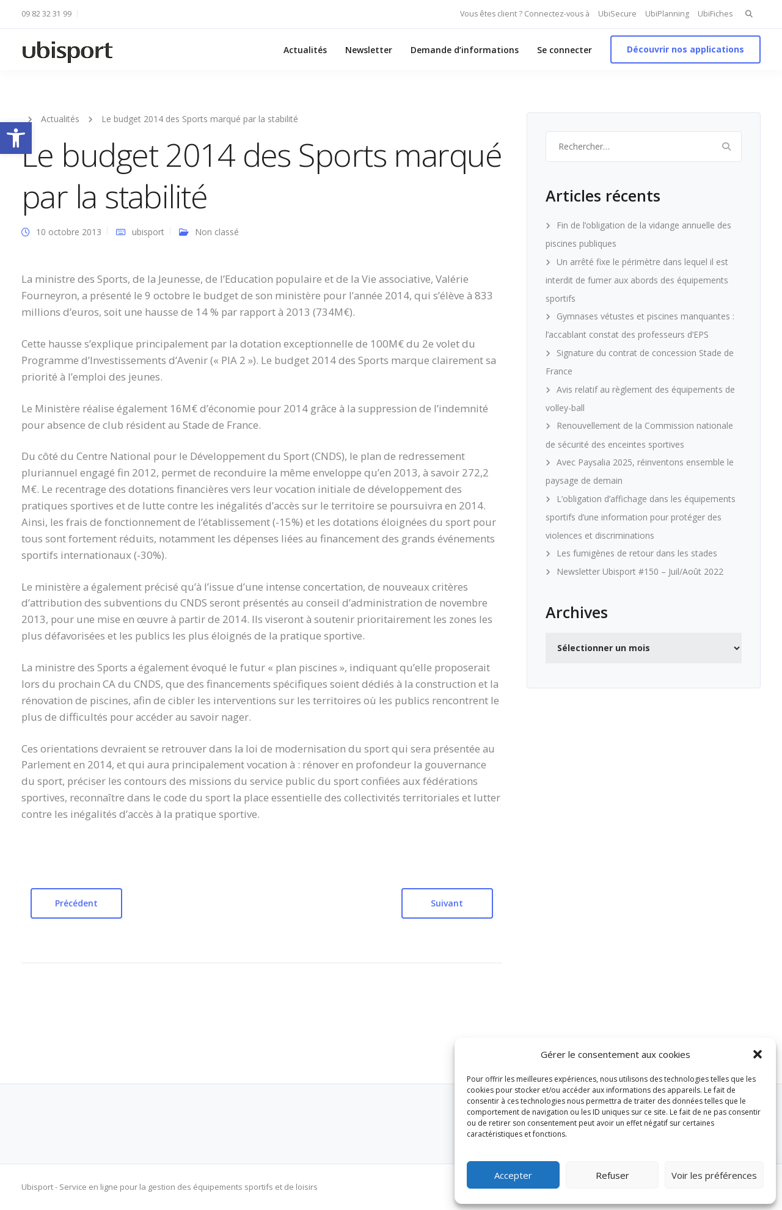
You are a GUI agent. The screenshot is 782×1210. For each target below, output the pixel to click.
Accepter (513, 1175)
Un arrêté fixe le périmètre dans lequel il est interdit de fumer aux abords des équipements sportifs (637, 280)
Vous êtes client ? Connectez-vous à (525, 14)
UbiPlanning (667, 14)
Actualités (305, 50)
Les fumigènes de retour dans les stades (637, 553)
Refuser (612, 1175)
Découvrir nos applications (685, 49)
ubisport (148, 232)
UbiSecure (617, 14)
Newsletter (368, 50)
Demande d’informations (465, 50)
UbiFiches (715, 14)
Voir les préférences (714, 1175)
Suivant (447, 903)
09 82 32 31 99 (46, 14)
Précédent (76, 903)
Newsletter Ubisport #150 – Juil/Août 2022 (640, 571)
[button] (16, 138)
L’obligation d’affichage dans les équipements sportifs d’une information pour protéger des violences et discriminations (641, 517)
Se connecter (564, 50)
